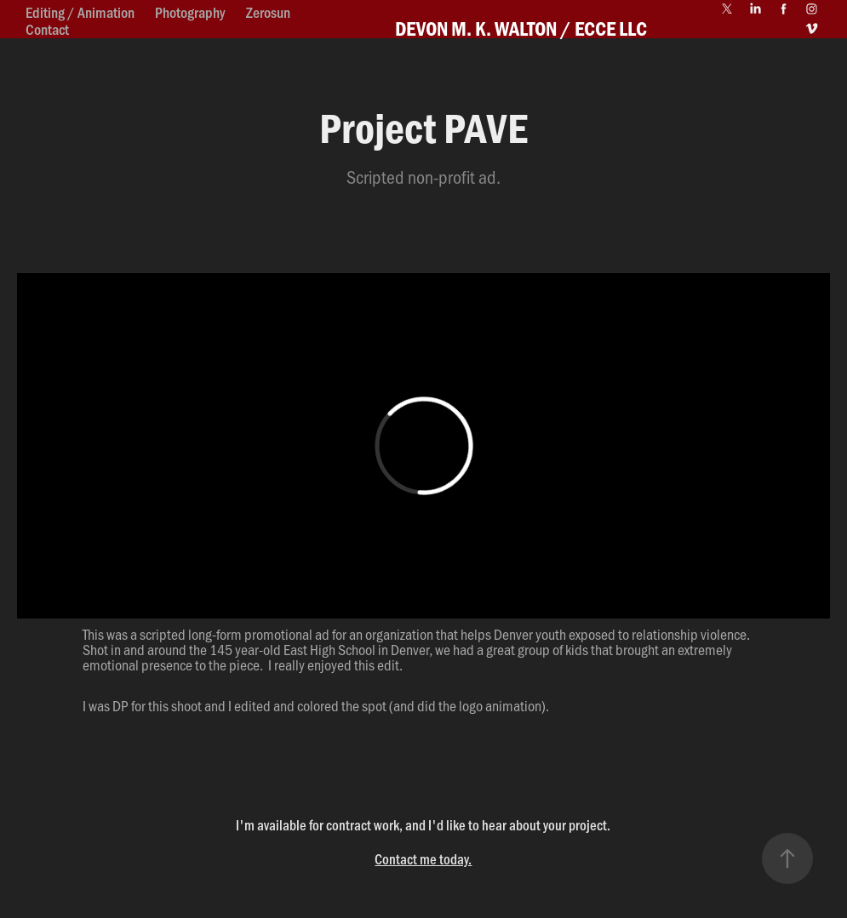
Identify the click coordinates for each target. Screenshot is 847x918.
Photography (190, 12)
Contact (47, 29)
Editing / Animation (80, 12)
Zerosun (268, 12)
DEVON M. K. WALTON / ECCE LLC (521, 28)
